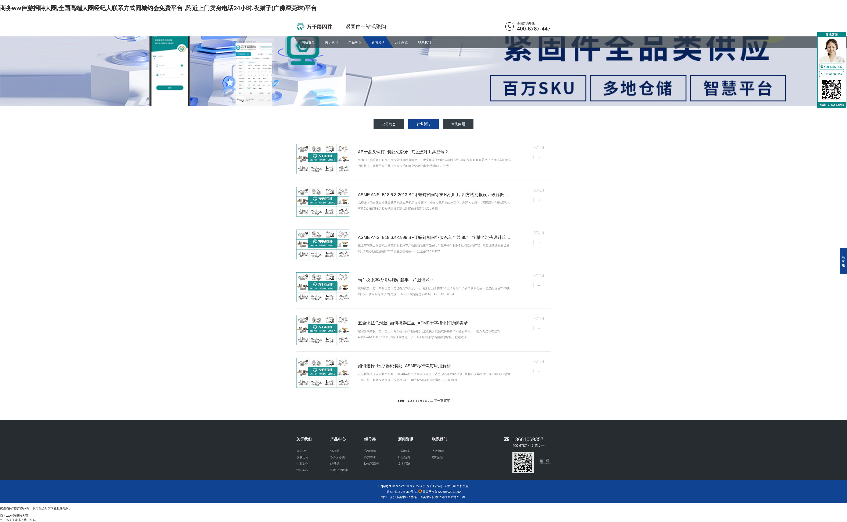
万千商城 (401, 42)
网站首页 (308, 42)
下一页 (438, 400)
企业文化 (302, 481)
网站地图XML (457, 497)
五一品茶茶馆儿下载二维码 (18, 520)
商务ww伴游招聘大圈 (14, 515)
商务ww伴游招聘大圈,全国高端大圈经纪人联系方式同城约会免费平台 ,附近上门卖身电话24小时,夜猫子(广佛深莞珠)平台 (158, 8)
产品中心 (354, 42)
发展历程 (302, 474)
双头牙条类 (337, 474)
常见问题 (458, 124)
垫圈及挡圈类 (339, 487)
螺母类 (334, 481)
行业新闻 (423, 124)
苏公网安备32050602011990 (442, 491)
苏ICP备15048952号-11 (402, 491)
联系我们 (424, 42)
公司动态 (389, 124)
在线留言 (438, 474)
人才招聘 (438, 468)
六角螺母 (370, 468)
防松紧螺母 (371, 481)
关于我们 (331, 42)
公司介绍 (302, 468)
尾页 (447, 400)
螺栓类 (334, 468)
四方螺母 (370, 474)
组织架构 (302, 487)
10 (431, 400)
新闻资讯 (378, 42)
